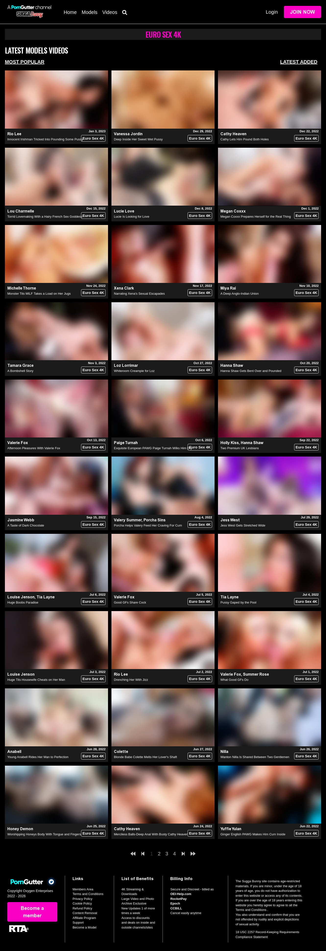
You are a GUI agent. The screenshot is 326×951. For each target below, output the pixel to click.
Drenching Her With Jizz (131, 680)
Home (70, 12)
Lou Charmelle (20, 211)
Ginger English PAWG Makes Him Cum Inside (252, 834)
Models (89, 12)
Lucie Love (124, 211)
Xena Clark (124, 288)
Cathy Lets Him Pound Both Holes (244, 139)
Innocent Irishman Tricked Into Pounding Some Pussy (45, 139)
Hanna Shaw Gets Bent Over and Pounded (250, 371)
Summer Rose (256, 674)
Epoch (175, 903)
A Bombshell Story (20, 371)
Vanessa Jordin (128, 134)
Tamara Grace (20, 365)
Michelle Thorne (21, 288)
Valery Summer (128, 520)
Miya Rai (228, 288)
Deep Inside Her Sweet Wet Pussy (138, 139)
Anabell (14, 751)
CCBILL (176, 908)
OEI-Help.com (180, 894)
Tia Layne (45, 597)
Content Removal (84, 913)
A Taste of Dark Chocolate (25, 525)
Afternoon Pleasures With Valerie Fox (33, 448)
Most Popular (24, 62)
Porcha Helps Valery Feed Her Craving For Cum (148, 525)
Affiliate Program (84, 918)
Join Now (302, 12)
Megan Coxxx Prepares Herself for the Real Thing (255, 216)
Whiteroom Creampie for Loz (134, 371)
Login (272, 12)
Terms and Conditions (87, 894)
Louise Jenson (21, 597)
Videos (109, 12)
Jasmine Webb (20, 520)
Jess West (230, 520)
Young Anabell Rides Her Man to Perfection (38, 757)
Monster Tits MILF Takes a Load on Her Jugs (39, 293)
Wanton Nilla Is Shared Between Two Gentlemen (254, 757)
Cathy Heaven (233, 134)
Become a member (32, 911)
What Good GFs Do (234, 680)
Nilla (224, 751)
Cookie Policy (82, 903)
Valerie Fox (17, 442)
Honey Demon (20, 829)
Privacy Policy (82, 899)
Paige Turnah (126, 442)
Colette (121, 751)
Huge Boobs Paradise (22, 602)
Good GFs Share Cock (130, 602)
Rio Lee (14, 134)
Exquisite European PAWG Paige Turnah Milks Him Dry (153, 448)
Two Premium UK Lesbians (239, 448)
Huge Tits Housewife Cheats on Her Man (36, 680)
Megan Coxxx (233, 211)
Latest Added (298, 62)
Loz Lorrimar (126, 365)
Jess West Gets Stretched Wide (242, 525)
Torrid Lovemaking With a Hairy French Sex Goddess (44, 216)
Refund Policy (82, 908)
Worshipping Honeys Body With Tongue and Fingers (44, 834)
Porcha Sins (155, 520)
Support (78, 922)
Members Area (82, 889)
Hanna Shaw (231, 365)
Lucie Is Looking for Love (131, 216)
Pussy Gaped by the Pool (238, 602)
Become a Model (84, 927)
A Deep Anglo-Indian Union (239, 293)
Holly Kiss (229, 442)
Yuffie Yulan (230, 829)
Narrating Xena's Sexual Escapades (139, 293)
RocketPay (178, 899)
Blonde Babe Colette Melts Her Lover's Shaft (145, 757)
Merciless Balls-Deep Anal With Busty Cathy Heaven (151, 834)
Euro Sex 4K (93, 138)
